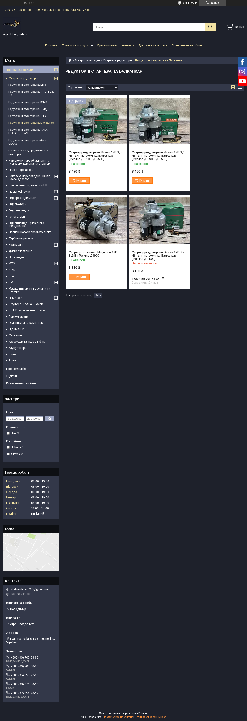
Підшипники (17, 329)
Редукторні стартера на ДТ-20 (28, 115)
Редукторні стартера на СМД (27, 109)
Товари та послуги (75, 45)
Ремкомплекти (18, 316)
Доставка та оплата (153, 45)
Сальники (15, 335)
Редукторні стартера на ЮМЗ (27, 102)
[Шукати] (210, 27)
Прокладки (16, 257)
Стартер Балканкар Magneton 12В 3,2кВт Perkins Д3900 (213, 154)
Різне (12, 360)
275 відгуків (190, 2)
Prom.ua (143, 713)
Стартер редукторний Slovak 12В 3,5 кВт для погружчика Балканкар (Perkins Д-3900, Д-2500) (93, 156)
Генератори (17, 216)
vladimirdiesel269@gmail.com (29, 589)
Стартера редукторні (117, 60)
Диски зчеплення (20, 251)
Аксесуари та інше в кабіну (27, 341)
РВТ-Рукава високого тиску (27, 310)
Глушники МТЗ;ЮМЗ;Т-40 (26, 322)
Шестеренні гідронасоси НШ (28, 185)
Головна (51, 45)
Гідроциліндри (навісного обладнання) (26, 224)
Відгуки (11, 376)
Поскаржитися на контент (118, 717)
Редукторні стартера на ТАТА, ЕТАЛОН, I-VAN (28, 131)
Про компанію (107, 45)
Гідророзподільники (22, 198)
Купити (81, 180)
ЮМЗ (12, 269)
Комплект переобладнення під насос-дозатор (30, 177)
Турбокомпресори (21, 238)
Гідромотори (17, 204)
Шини (12, 354)
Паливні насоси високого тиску (30, 232)
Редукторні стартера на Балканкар (31, 122)
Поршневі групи (19, 191)
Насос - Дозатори (21, 170)
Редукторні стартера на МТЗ (27, 84)
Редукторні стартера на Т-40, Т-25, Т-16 (31, 93)
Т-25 (12, 282)
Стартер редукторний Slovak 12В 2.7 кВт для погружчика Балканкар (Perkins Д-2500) (93, 256)
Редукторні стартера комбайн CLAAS (28, 142)
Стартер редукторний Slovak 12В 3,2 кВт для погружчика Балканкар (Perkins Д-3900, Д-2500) (153, 156)
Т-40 (12, 276)
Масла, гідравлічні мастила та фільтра (29, 290)
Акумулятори (17, 348)
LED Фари (15, 297)
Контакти (127, 45)
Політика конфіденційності (150, 717)
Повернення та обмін (187, 45)
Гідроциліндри (19, 210)
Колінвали (16, 244)
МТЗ (12, 263)
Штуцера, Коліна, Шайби (26, 304)
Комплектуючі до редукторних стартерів (28, 152)
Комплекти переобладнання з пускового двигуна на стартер (29, 162)
